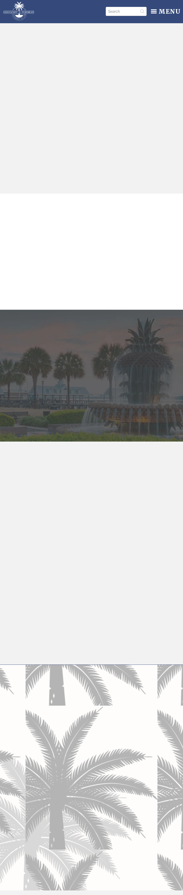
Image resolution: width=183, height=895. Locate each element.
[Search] (126, 11)
